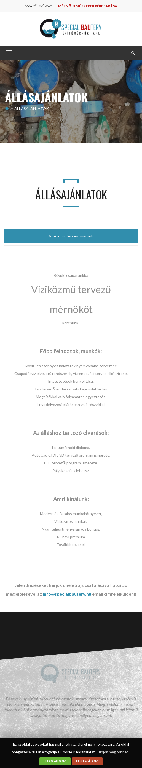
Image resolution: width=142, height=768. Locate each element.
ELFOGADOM (55, 761)
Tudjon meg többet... (113, 752)
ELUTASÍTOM (87, 761)
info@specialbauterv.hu (67, 593)
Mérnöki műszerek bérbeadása (87, 6)
